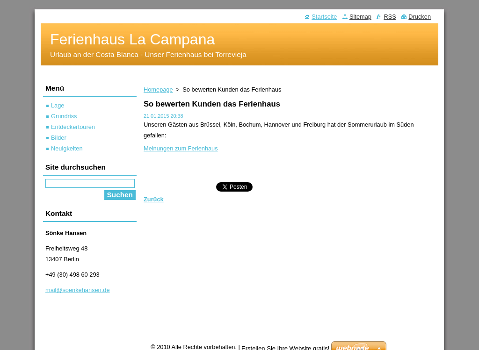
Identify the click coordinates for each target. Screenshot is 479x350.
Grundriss (64, 116)
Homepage (158, 89)
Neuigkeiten (67, 148)
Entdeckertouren (73, 126)
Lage (57, 105)
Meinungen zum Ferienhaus (181, 148)
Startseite (324, 16)
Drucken (419, 16)
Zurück (154, 199)
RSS (390, 16)
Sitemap (360, 16)
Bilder (58, 137)
